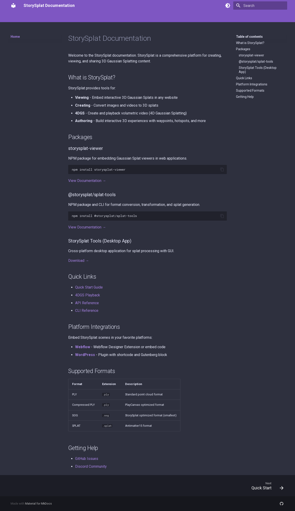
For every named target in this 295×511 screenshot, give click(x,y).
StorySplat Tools (98, 17)
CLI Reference (86, 310)
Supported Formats (250, 90)
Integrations (149, 17)
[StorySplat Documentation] (13, 5)
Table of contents (249, 36)
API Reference (87, 303)
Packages (243, 49)
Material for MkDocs (38, 503)
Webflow (82, 347)
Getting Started (36, 17)
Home (15, 17)
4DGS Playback (87, 295)
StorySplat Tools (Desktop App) (258, 70)
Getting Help (245, 97)
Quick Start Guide (89, 287)
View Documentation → (87, 180)
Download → (78, 260)
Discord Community (91, 466)
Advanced (171, 17)
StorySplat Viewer (67, 17)
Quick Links (244, 78)
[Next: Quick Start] (266, 485)
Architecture (125, 17)
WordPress (85, 355)
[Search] (260, 5)
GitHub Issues (86, 458)
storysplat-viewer (251, 55)
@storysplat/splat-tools (256, 61)
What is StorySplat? (250, 43)
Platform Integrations (251, 84)
